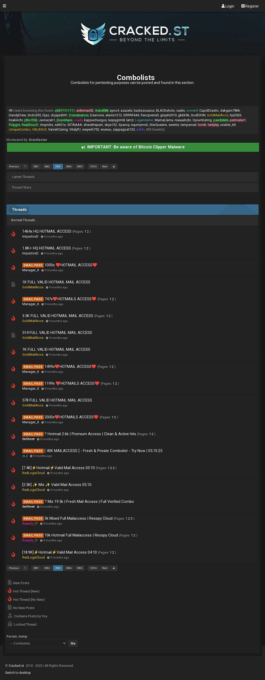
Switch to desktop (18, 673)
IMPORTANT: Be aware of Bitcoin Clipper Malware (133, 147)
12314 (93, 166)
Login (228, 6)
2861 (36, 166)
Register (250, 6)
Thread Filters (21, 187)
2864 (68, 166)
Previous (14, 166)
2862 (47, 166)
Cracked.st (17, 666)
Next (104, 166)
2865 (79, 166)
